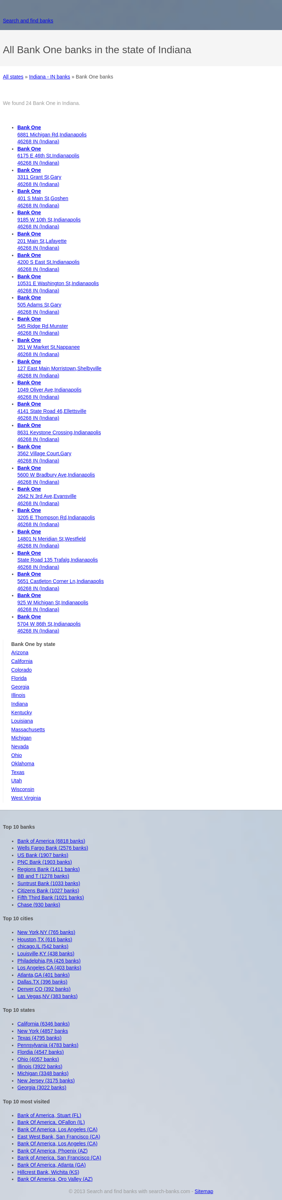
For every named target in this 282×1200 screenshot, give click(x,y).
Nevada (20, 746)
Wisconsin (22, 789)
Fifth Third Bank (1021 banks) (50, 897)
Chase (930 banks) (38, 905)
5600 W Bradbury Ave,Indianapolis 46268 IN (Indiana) (56, 475)
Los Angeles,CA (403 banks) (49, 968)
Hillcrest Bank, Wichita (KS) (48, 1172)
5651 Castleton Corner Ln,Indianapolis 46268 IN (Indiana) (60, 581)
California (22, 661)
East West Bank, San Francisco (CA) (58, 1137)
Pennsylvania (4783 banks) (47, 1045)
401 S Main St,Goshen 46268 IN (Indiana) (42, 198)
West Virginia (26, 798)
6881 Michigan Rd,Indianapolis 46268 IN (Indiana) (51, 134)
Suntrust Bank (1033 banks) (48, 883)
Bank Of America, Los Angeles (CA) (57, 1129)
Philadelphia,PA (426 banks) (49, 961)
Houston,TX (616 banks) (44, 939)
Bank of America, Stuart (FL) (49, 1115)
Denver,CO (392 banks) (43, 989)
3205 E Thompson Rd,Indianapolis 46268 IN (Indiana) (56, 517)
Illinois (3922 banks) (40, 1066)
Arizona (19, 652)
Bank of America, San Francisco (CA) (59, 1158)
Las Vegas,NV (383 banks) (47, 996)
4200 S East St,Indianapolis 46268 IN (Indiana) (48, 262)
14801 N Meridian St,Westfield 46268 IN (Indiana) (51, 539)
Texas (18, 772)
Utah (16, 780)
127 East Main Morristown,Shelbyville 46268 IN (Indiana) (59, 369)
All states (13, 77)
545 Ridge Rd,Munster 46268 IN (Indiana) (42, 326)
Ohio (16, 755)
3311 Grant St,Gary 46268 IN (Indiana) (39, 177)
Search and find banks (28, 21)
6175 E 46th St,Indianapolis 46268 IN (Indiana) (48, 156)
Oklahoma (22, 763)
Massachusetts (28, 729)
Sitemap (204, 1191)
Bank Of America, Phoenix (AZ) (52, 1151)
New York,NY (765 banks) (46, 932)
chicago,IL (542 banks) (42, 946)
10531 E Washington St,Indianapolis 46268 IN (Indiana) (58, 283)
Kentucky (21, 712)
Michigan (21, 738)
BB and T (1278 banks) (43, 876)
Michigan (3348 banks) (43, 1073)
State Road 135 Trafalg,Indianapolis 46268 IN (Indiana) (57, 560)
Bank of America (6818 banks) (51, 841)
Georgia (20, 687)
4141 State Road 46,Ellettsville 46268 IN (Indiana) (51, 411)
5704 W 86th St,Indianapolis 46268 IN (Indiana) (49, 624)
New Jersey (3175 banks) (46, 1080)
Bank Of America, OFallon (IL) (51, 1122)
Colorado (21, 670)
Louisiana (22, 721)
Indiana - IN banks (49, 77)
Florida (19, 678)
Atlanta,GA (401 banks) (43, 975)
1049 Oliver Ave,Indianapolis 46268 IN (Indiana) (49, 390)
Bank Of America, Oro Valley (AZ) (55, 1179)
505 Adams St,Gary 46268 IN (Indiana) (39, 304)
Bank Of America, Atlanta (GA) (51, 1165)
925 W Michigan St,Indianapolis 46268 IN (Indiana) (52, 602)
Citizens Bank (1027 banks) (48, 890)
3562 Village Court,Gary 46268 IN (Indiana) (44, 454)
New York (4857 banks (42, 1031)
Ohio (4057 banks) (38, 1059)
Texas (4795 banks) (39, 1038)
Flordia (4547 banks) (40, 1052)
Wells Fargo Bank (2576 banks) (52, 848)
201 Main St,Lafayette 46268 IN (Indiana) (42, 241)
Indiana (19, 704)
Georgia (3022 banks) (41, 1087)
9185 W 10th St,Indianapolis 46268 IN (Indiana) (49, 219)
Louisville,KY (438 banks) (45, 953)
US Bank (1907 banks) (42, 855)
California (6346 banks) (43, 1024)
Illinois (18, 695)
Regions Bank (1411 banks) (48, 869)
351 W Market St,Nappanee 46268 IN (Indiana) (48, 347)
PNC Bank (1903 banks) (44, 862)
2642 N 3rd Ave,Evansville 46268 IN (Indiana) (46, 496)
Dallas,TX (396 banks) (42, 982)
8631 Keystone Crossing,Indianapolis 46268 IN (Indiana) (59, 432)
